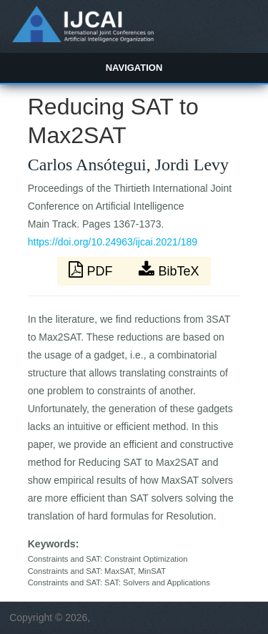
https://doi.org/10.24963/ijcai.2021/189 (112, 242)
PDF (92, 269)
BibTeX (169, 269)
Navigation (134, 67)
